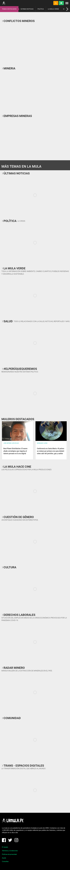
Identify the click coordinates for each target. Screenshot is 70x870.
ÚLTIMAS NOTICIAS (27, 9)
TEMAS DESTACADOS (9, 9)
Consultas (5, 861)
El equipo (5, 847)
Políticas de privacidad (9, 854)
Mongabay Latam (42, 443)
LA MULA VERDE (53, 9)
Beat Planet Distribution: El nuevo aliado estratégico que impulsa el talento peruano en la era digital (15, 450)
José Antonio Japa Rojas (11, 443)
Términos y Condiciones (10, 851)
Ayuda (4, 858)
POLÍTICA (41, 9)
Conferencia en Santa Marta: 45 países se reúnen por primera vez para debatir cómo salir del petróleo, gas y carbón (50, 450)
